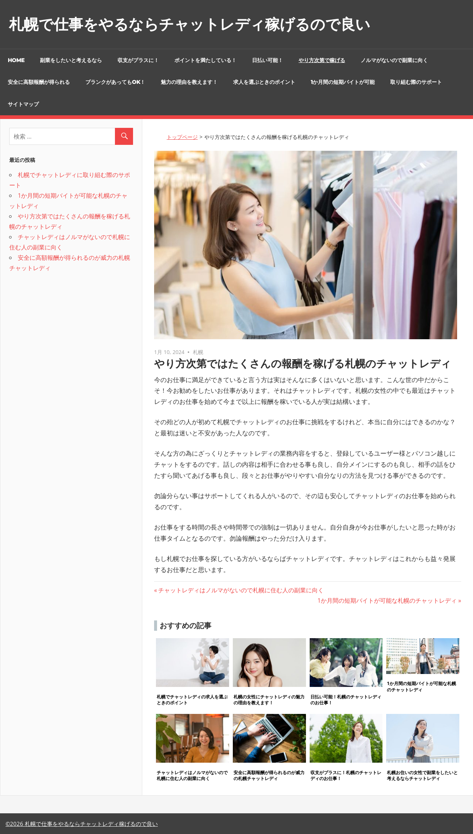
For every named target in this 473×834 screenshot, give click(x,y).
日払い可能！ (267, 60)
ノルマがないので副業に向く (394, 60)
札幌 (198, 351)
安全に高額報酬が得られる (39, 82)
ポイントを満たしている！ (205, 60)
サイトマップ (23, 104)
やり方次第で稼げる (322, 60)
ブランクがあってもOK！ (115, 82)
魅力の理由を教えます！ (189, 82)
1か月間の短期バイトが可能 (343, 82)
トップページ (182, 136)
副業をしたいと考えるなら (71, 60)
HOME (16, 60)
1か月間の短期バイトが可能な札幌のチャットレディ (387, 600)
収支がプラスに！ (138, 60)
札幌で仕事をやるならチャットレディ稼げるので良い (189, 24)
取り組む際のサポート (416, 82)
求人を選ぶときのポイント (264, 82)
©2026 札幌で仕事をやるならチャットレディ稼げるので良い (82, 823)
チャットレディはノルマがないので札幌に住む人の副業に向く (241, 590)
